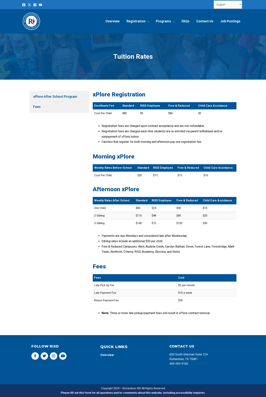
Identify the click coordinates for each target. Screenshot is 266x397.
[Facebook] (23, 4)
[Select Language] (228, 5)
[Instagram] (35, 4)
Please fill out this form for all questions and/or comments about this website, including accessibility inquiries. (133, 392)
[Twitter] (29, 4)
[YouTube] (40, 4)
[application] (148, 21)
